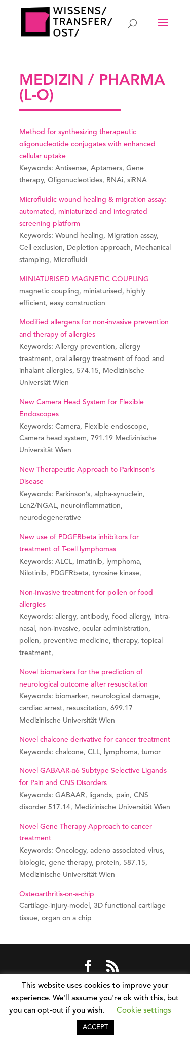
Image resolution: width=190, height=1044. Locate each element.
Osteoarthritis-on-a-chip (56, 894)
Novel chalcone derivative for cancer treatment (94, 739)
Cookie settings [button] (144, 1011)
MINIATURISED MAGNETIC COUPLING (84, 279)
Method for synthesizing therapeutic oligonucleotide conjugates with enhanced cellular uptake (87, 144)
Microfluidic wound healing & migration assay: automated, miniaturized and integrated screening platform (93, 211)
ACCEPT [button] (95, 1027)
